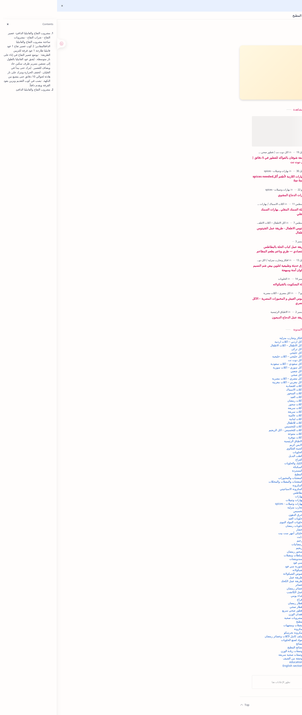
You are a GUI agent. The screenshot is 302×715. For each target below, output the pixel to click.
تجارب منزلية (79, 509)
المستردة (82, 472)
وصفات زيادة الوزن (76, 653)
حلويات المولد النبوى (75, 524)
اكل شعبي (81, 373)
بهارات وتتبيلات (78, 502)
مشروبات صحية (78, 620)
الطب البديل (80, 458)
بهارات (83, 498)
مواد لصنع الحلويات (76, 642)
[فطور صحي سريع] (48, 154)
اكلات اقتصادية (78, 388)
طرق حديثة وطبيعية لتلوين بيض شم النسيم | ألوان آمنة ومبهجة (64, 270)
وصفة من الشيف (77, 660)
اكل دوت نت (80, 362)
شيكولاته (82, 572)
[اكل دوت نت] (65, 154)
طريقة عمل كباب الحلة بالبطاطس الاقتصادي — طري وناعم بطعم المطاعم (65, 251)
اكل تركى (81, 351)
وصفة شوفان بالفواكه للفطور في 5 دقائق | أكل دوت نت (63, 162)
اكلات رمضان (79, 402)
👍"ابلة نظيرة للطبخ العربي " (143, 91)
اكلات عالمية (80, 417)
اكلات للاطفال (79, 424)
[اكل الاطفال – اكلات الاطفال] (55, 224)
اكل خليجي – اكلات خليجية (72, 358)
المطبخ (83, 476)
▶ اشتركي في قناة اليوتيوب (143, 71)
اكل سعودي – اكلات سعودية (71, 365)
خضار (84, 531)
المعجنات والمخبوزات (75, 480)
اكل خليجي (80, 354)
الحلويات (82, 454)
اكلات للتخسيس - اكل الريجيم (70, 432)
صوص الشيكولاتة (77, 575)
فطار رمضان (80, 605)
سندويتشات (80, 561)
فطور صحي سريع (77, 612)
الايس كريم (80, 446)
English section (77, 667)
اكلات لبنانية (80, 421)
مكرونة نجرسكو (78, 634)
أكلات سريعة (79, 410)
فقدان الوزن (80, 616)
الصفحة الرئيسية (254, 707)
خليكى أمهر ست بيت (75, 535)
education (80, 664)
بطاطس (82, 494)
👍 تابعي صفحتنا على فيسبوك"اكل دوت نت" (143, 81)
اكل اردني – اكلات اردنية (73, 343)
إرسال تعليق (175, 346)
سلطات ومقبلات (77, 557)
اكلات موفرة (80, 439)
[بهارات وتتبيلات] (43, 206)
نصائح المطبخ (79, 649)
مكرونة (83, 631)
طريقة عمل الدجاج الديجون (73, 319)
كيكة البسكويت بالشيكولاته (73, 286)
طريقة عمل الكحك (76, 583)
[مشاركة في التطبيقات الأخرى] (166, 323)
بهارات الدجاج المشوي (76, 197)
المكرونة (82, 487)
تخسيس (82, 513)
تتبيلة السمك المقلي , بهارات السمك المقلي (67, 213)
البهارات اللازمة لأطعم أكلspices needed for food (63, 180)
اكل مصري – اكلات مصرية (72, 380)
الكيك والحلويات (78, 465)
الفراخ (83, 461)
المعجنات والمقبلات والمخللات (70, 483)
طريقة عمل (80, 579)
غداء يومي (81, 597)
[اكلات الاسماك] (60, 206)
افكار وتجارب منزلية (75, 340)
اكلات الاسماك (79, 391)
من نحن (213, 707)
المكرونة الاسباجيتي (75, 491)
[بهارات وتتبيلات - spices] (61, 173)
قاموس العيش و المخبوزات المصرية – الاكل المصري (63, 302)
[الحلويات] (67, 280)
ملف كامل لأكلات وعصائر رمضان (68, 638)
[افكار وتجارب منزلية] (62, 262)
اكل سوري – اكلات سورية (72, 369)
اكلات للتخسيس (78, 428)
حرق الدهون (80, 516)
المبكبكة (82, 469)
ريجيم (84, 550)
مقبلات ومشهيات (77, 627)
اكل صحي (81, 377)
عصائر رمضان (79, 590)
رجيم (84, 542)
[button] (228, 323)
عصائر (83, 586)
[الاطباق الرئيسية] (63, 314)
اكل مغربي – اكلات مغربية (72, 384)
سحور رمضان (79, 553)
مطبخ (84, 623)
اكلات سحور (80, 406)
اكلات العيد (81, 399)
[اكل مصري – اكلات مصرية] (61, 295)
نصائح (84, 645)
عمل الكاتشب (79, 594)
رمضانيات (81, 546)
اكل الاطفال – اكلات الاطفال (71, 347)
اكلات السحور (79, 395)
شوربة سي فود (78, 568)
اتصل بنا (201, 707)
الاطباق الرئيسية (78, 443)
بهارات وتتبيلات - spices (73, 505)
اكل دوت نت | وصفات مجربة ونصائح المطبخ (274, 15)
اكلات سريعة (79, 413)
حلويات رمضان (78, 528)
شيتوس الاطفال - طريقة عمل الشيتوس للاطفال (65, 232)
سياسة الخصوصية (231, 707)
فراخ (84, 601)
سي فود (82, 564)
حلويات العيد (80, 520)
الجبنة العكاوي (79, 450)
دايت (84, 539)
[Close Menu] (6, 6)
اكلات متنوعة (79, 435)
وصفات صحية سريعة (75, 656)
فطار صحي (80, 609)
